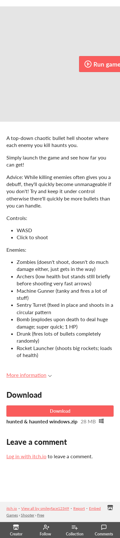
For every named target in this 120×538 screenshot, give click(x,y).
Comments (104, 530)
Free (40, 515)
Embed (95, 508)
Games (12, 515)
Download (60, 411)
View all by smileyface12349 (45, 508)
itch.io (11, 508)
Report (79, 508)
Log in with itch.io (26, 456)
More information (29, 375)
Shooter (27, 515)
